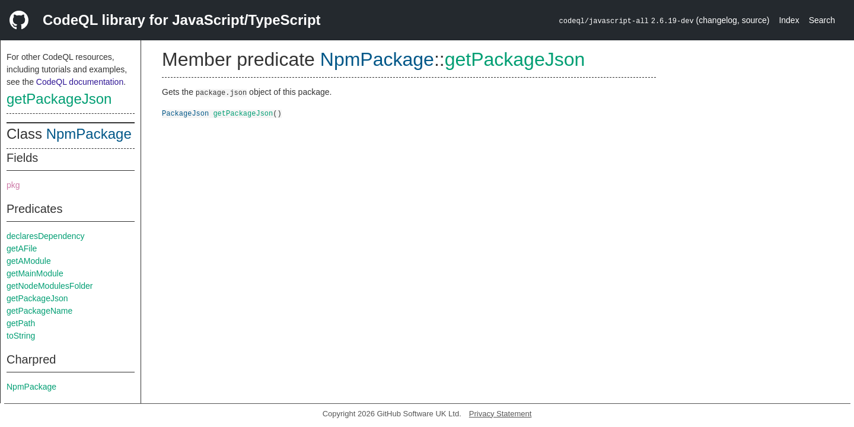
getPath (21, 323)
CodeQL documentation (79, 82)
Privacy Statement (500, 413)
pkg (13, 185)
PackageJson (185, 113)
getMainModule (35, 273)
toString (21, 335)
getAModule (29, 261)
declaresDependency (46, 236)
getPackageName (39, 311)
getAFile (22, 248)
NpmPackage (89, 134)
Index (789, 20)
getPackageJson (59, 99)
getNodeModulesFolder (50, 286)
